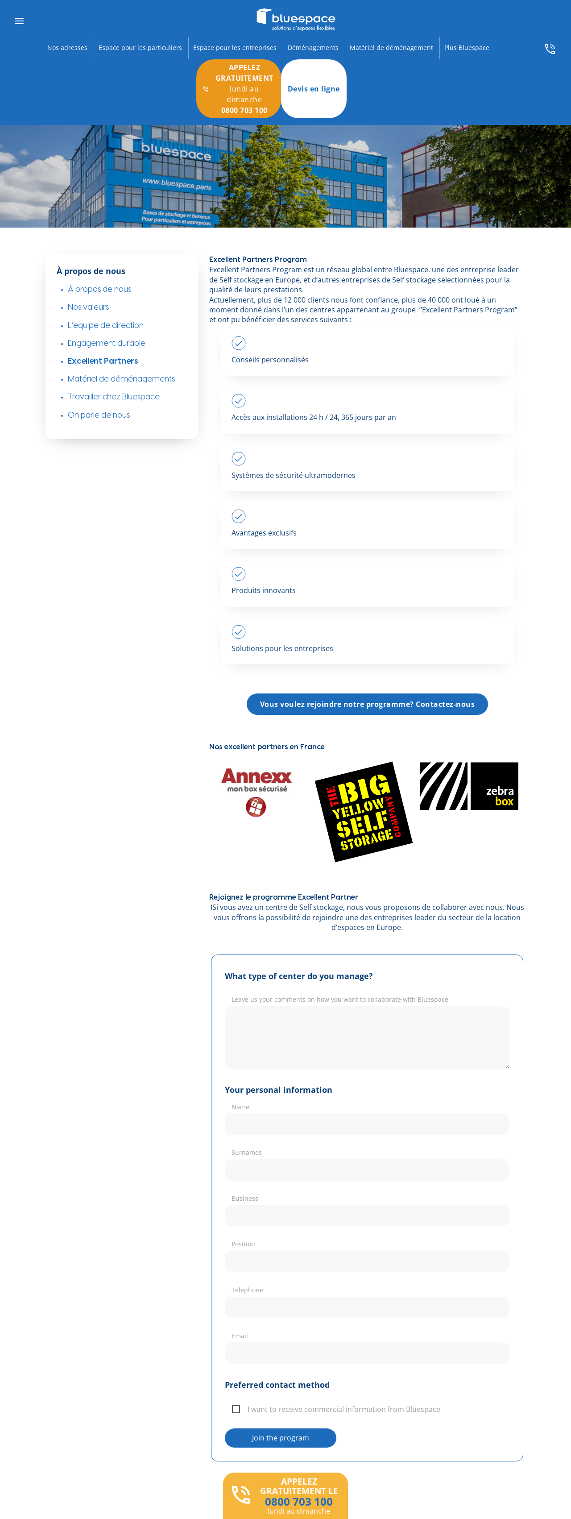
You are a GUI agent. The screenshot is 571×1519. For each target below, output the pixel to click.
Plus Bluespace (466, 47)
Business (245, 1198)
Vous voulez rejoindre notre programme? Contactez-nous (367, 704)
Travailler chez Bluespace (114, 397)
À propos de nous (99, 289)
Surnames (247, 1152)
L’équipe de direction (106, 325)
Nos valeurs (88, 307)
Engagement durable (106, 343)
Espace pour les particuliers (140, 47)
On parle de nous (99, 415)
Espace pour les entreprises (235, 47)
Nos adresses (67, 47)
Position (243, 1244)
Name (240, 1107)
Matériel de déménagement (391, 47)
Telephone (247, 1290)
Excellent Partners (103, 361)
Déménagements (313, 47)
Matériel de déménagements (121, 379)
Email (240, 1336)
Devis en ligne (314, 89)
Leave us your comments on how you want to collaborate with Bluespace (340, 999)
